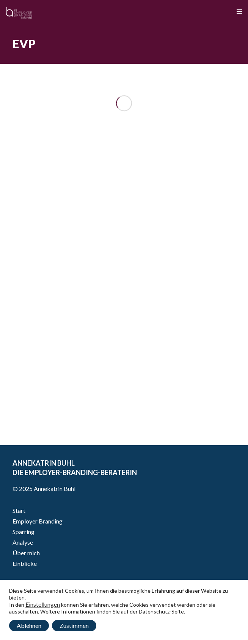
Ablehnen (29, 625)
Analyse (23, 542)
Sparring (24, 531)
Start (19, 510)
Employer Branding (38, 521)
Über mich (26, 552)
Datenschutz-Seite (161, 611)
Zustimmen (74, 625)
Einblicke (25, 563)
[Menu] (237, 11)
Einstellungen (42, 604)
